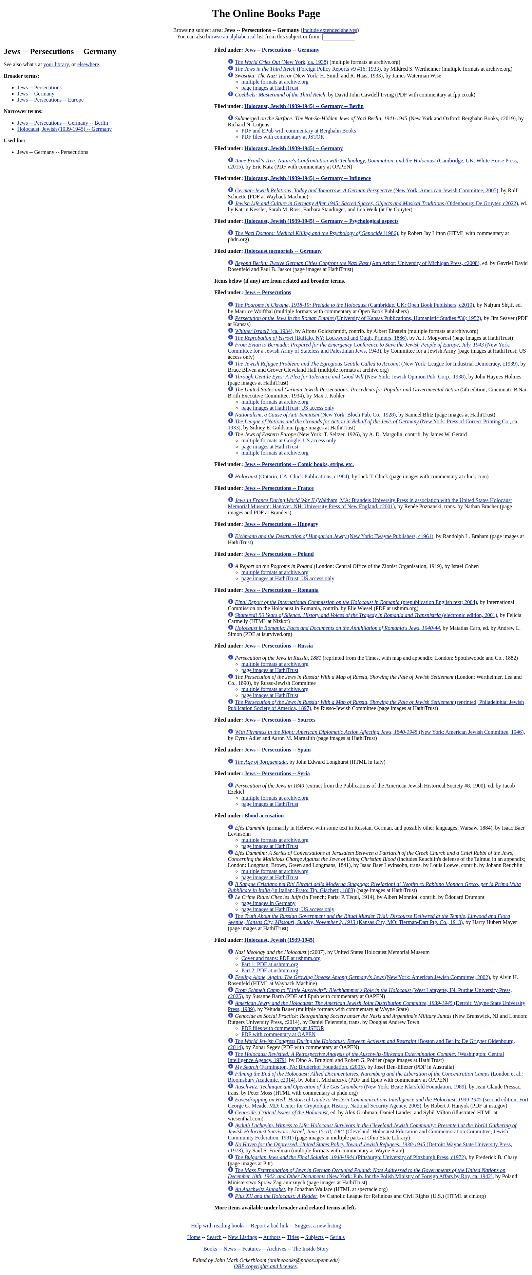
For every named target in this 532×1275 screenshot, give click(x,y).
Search (214, 1237)
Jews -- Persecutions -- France (279, 488)
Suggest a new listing (318, 1225)
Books (210, 1249)
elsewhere (88, 64)
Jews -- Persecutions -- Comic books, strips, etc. (299, 464)
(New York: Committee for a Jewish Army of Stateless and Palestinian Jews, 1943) (369, 348)
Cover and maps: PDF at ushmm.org (280, 958)
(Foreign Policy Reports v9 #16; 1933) (308, 69)
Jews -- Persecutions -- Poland (279, 554)
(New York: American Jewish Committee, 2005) (366, 190)
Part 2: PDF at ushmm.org (269, 970)
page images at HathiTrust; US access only (287, 408)
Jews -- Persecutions (39, 87)
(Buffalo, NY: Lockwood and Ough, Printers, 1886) (320, 338)
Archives (276, 1249)
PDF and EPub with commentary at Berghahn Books (298, 131)
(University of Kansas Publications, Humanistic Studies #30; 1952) (358, 318)
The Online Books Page (266, 13)
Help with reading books (218, 1225)
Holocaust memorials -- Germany (283, 251)
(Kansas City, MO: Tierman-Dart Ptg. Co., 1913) (369, 919)
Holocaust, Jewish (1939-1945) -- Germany (64, 129)
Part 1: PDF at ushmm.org (269, 964)
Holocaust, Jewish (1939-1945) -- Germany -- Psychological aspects (321, 221)
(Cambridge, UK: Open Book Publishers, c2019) (354, 305)
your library (56, 64)
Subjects (314, 1237)
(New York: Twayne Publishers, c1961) (334, 536)
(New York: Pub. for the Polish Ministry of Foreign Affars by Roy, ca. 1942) (366, 1173)
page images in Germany (268, 903)
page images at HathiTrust (269, 88)
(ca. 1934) (263, 331)
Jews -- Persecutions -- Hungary (281, 524)
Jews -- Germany (35, 93)
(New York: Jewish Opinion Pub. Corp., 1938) (350, 376)
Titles (293, 1237)
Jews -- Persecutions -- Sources (279, 720)
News (230, 1249)
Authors (272, 1237)
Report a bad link (269, 1225)
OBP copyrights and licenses (265, 1266)
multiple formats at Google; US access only (288, 440)
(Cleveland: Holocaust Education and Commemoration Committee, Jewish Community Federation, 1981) (372, 1131)
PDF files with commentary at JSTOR (282, 137)
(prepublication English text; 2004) (356, 602)
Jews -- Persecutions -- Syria (277, 773)
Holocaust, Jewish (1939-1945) (279, 940)
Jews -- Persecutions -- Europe (50, 100)
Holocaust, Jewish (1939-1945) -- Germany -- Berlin (304, 106)
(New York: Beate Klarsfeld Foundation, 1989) (350, 1087)
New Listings (242, 1237)
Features (251, 1249)
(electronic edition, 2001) (366, 615)
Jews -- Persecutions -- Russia (278, 646)
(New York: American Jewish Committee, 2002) (362, 977)
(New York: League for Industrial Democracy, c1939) (376, 364)
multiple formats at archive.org (274, 82)
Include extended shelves (330, 30)
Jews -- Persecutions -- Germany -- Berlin (62, 123)
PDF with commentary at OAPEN (278, 1034)
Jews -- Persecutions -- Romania (281, 590)
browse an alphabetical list (235, 36)
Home (194, 1237)
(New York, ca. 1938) (281, 62)
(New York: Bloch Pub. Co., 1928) (315, 415)
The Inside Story (310, 1249)
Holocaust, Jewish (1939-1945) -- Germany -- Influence (307, 178)
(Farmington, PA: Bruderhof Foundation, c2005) (300, 1067)
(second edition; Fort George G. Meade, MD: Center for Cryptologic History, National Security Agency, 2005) (378, 1103)
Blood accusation (264, 815)
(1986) (316, 233)
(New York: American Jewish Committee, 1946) (379, 732)
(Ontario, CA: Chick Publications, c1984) (292, 476)
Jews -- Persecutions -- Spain (277, 749)
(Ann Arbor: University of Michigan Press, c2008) (357, 263)
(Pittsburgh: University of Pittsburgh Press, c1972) (350, 1157)
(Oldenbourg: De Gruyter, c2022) (376, 203)
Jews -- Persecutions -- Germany (281, 50)
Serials (337, 1237)
